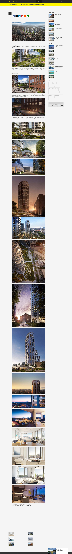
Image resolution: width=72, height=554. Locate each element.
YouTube (62, 105)
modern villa (56, 97)
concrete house (61, 90)
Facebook (50, 105)
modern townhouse (51, 97)
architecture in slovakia (29, 12)
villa (61, 83)
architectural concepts (17, 12)
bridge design (51, 90)
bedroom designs (57, 86)
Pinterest (59, 105)
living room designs (51, 86)
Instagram (53, 105)
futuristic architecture (23, 12)
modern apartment (51, 95)
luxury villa (55, 93)
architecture (50, 83)
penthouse (58, 83)
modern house (57, 95)
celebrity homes (56, 90)
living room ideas (51, 93)
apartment (54, 83)
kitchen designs (57, 88)
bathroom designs (51, 88)
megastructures (60, 93)
